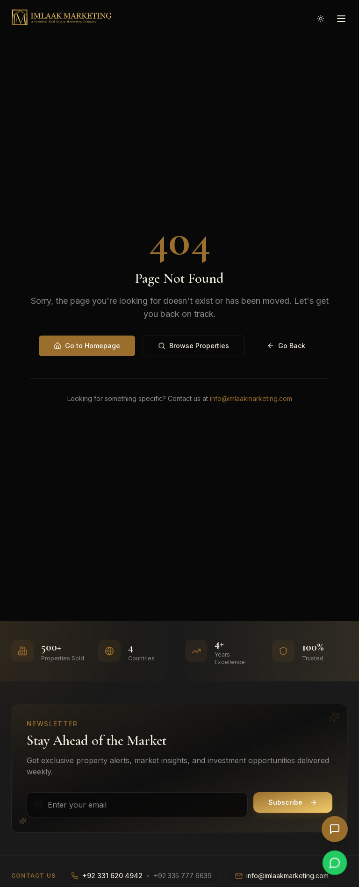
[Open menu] (341, 17)
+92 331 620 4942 (112, 876)
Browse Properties (193, 346)
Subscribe (292, 802)
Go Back (286, 346)
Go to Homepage (87, 346)
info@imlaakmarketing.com (251, 398)
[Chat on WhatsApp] (334, 862)
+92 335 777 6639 (183, 876)
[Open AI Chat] (335, 829)
